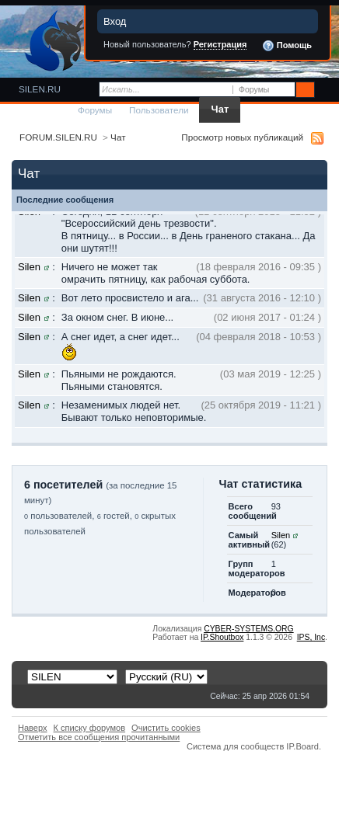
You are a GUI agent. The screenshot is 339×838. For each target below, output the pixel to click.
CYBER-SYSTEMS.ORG (248, 628)
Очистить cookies (166, 727)
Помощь (287, 46)
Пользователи (159, 110)
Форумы (95, 110)
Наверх (32, 727)
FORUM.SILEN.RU (58, 137)
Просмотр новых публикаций (242, 137)
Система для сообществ (235, 746)
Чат (220, 109)
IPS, (311, 637)
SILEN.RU (40, 89)
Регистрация (220, 44)
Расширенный (325, 90)
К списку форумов (90, 727)
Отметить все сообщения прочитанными (99, 737)
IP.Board (302, 746)
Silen (29, 267)
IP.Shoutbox (222, 637)
